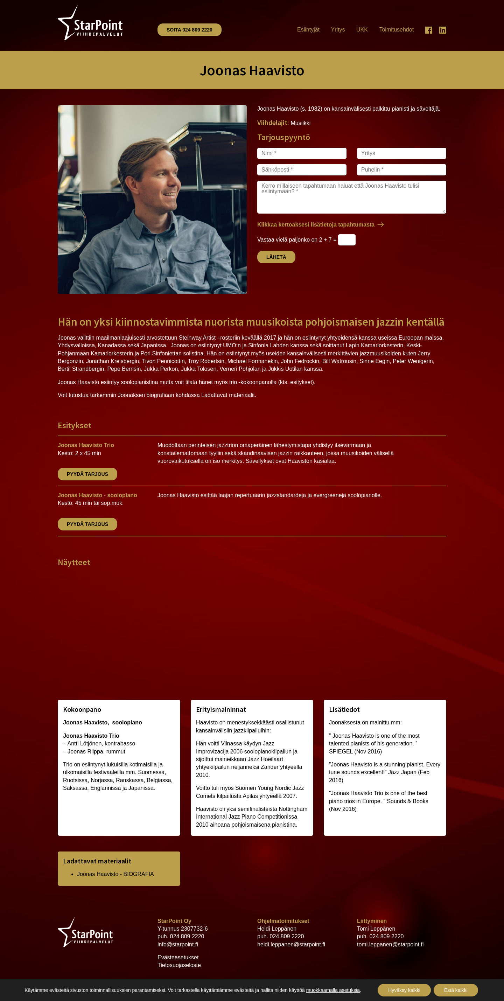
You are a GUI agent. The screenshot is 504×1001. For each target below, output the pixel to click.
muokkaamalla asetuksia (333, 990)
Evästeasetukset (178, 957)
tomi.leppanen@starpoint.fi (390, 944)
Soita (189, 30)
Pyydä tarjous (87, 474)
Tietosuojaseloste (179, 965)
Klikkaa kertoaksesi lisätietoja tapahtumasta (315, 225)
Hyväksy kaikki (404, 990)
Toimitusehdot (396, 30)
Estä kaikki (456, 990)
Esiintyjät (308, 30)
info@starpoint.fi (178, 944)
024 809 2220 (187, 936)
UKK (362, 30)
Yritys (338, 30)
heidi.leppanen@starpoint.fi (291, 944)
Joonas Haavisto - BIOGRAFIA (115, 874)
